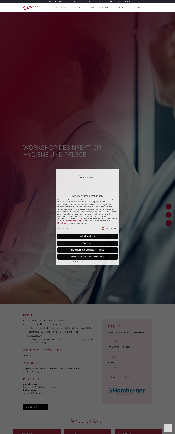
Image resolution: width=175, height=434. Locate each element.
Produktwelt (62, 8)
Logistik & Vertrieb (123, 8)
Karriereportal (114, 2)
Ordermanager (73, 2)
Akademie (99, 2)
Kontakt (128, 2)
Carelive (59, 2)
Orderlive (47, 2)
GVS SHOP (87, 2)
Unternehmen (145, 8)
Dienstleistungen (99, 8)
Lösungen (79, 8)
